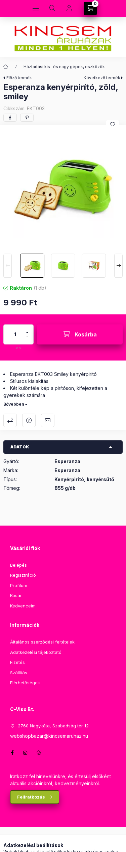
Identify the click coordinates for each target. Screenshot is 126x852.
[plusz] (27, 329)
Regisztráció (23, 575)
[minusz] (27, 339)
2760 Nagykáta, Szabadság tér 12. (54, 725)
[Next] (118, 266)
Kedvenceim (23, 605)
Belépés (18, 565)
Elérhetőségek (25, 682)
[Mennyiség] (15, 334)
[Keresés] (52, 8)
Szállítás (18, 672)
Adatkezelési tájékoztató (35, 652)
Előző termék (19, 77)
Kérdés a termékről (29, 420)
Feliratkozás (31, 797)
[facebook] (10, 118)
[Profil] (69, 8)
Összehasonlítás (10, 420)
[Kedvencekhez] (112, 124)
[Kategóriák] (35, 8)
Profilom (18, 585)
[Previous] (7, 266)
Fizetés (17, 662)
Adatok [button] (19, 446)
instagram (25, 752)
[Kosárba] (80, 334)
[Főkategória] (5, 67)
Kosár (16, 595)
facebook (12, 752)
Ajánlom (47, 420)
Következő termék (102, 77)
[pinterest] (27, 118)
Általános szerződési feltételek (42, 642)
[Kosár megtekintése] (90, 8)
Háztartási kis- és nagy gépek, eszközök (64, 66)
